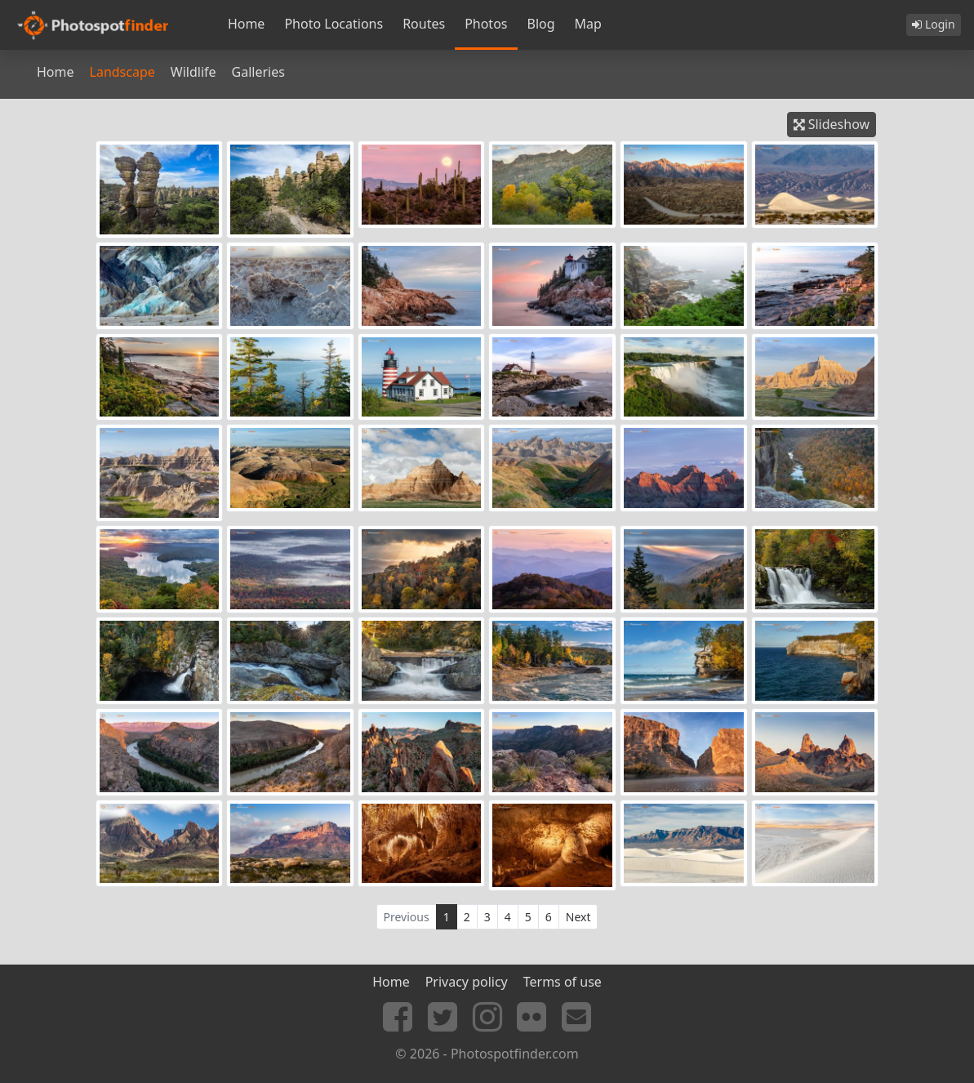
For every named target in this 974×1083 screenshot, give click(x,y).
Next (578, 917)
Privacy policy (466, 982)
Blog (541, 24)
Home (246, 24)
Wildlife (193, 72)
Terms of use (562, 982)
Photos (486, 24)
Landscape (122, 72)
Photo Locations (333, 24)
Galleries (258, 72)
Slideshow (832, 124)
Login (933, 24)
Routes (423, 24)
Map (588, 24)
